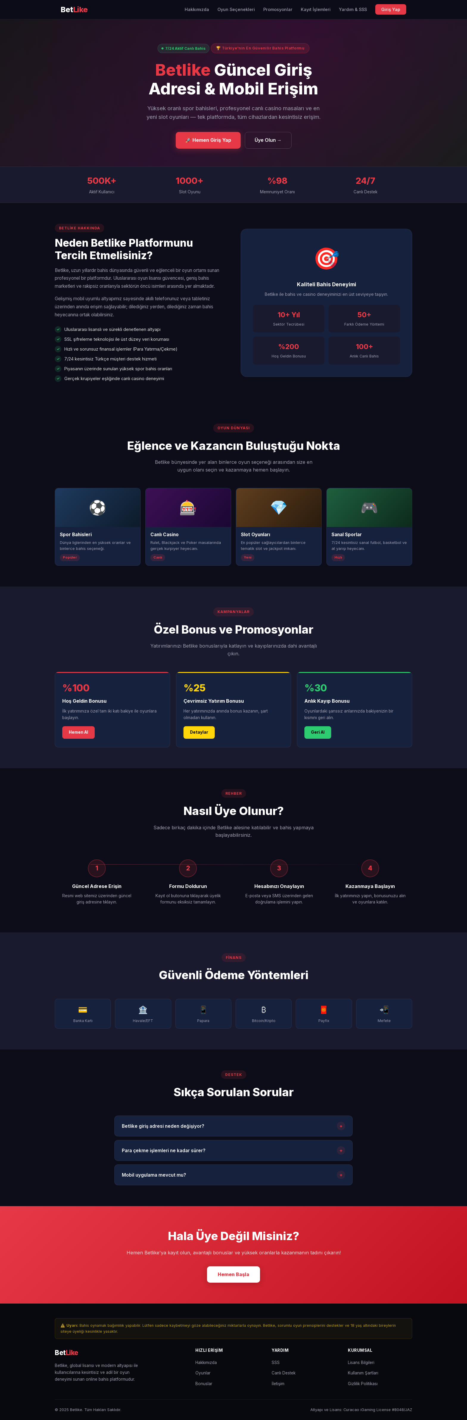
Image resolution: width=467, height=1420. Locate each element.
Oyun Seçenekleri (236, 9)
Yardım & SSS (353, 9)
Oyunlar (203, 1373)
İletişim (278, 1383)
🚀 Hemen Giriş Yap (208, 140)
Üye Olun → (268, 140)
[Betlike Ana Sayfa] (74, 10)
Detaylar (199, 734)
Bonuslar (203, 1383)
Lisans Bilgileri (361, 1362)
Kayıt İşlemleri (316, 9)
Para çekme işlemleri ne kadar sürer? (233, 1152)
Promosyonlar (277, 9)
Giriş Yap (390, 9)
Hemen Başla (233, 1276)
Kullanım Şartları (363, 1373)
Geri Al (318, 734)
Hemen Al (78, 734)
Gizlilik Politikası (363, 1383)
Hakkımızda (197, 9)
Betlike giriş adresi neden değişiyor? (233, 1128)
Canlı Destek (283, 1373)
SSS (276, 1362)
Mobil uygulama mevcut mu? (233, 1176)
